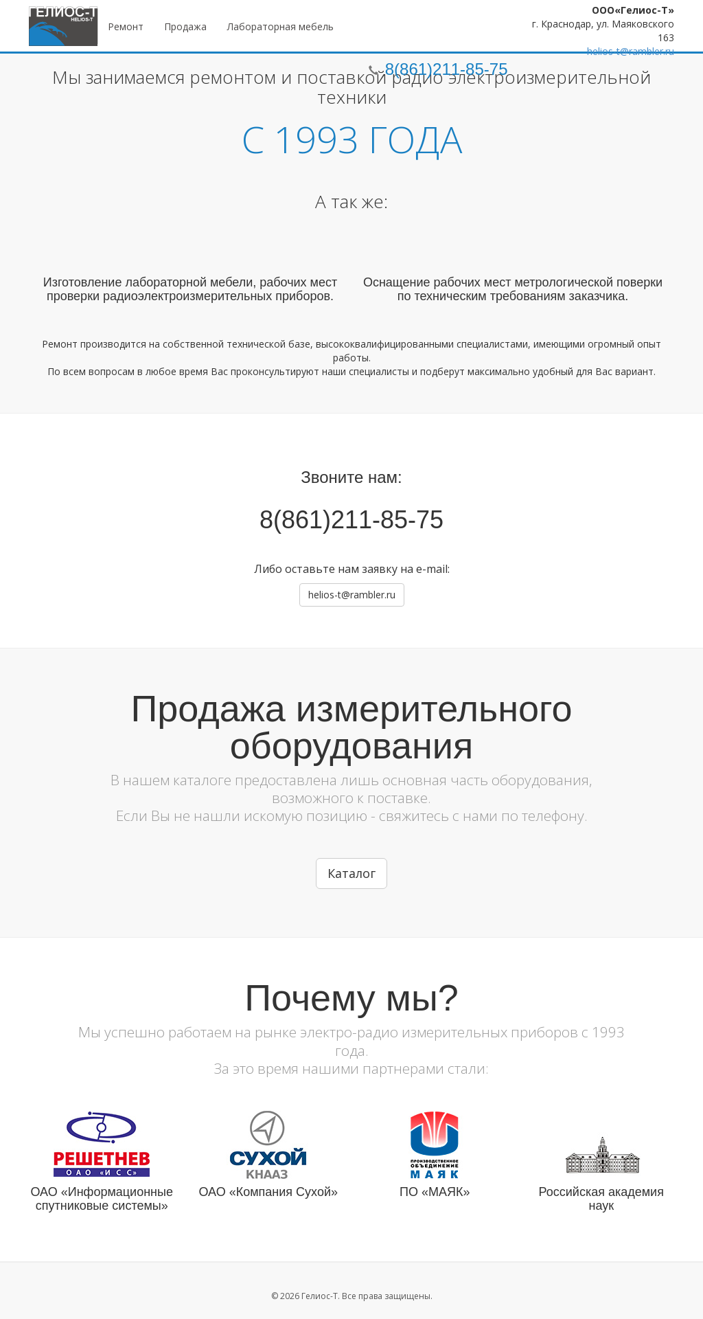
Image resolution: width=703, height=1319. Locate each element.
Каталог (351, 873)
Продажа (185, 26)
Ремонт (125, 26)
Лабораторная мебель (280, 26)
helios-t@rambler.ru (630, 51)
